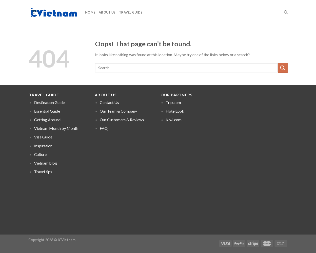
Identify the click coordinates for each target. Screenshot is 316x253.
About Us (107, 12)
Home (90, 12)
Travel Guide (130, 12)
